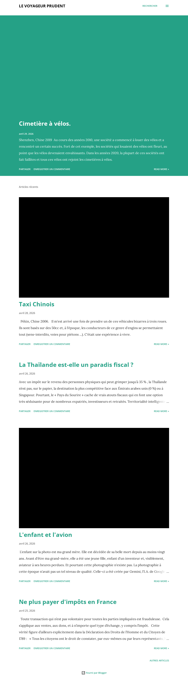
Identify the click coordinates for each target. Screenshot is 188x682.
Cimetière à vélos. (45, 123)
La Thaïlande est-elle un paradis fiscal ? (76, 365)
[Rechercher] (149, 6)
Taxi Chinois (36, 304)
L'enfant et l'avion (45, 535)
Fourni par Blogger (94, 672)
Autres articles (159, 660)
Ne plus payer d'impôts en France (68, 602)
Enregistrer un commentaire (52, 169)
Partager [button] (25, 169)
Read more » (161, 169)
